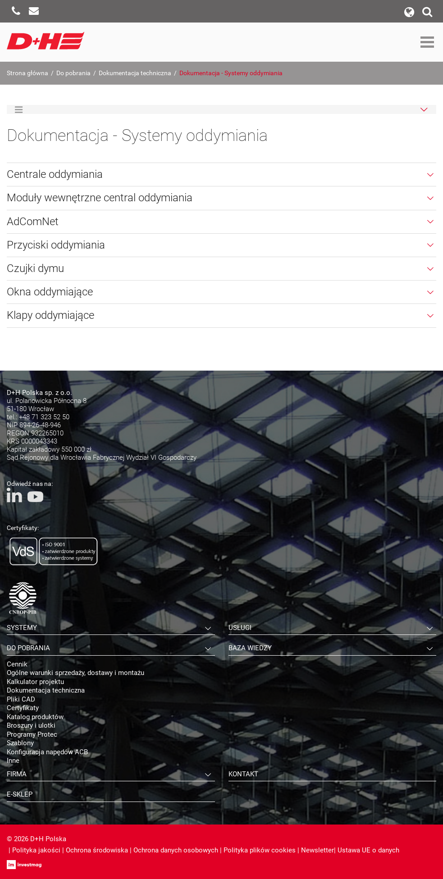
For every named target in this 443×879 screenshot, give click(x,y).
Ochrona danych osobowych (175, 850)
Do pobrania (73, 73)
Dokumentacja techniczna (135, 73)
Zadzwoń (16, 11)
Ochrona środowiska (97, 850)
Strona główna (27, 73)
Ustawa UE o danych (368, 850)
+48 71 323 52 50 (44, 417)
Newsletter (317, 850)
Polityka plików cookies (260, 850)
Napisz (34, 11)
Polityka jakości (36, 850)
